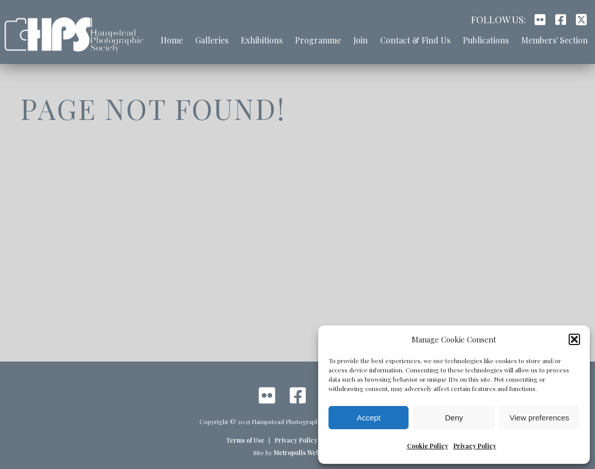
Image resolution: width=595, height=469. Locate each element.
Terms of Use (245, 440)
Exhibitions (262, 40)
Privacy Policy (474, 446)
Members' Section (554, 40)
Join (360, 40)
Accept (369, 417)
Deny (454, 417)
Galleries (211, 40)
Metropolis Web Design (308, 452)
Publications (486, 40)
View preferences (540, 417)
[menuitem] (171, 45)
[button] (574, 339)
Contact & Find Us (415, 40)
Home (172, 40)
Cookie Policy (427, 446)
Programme (318, 40)
